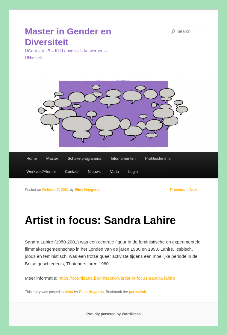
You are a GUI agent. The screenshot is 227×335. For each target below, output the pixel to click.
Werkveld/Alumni (40, 171)
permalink (137, 292)
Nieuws (94, 171)
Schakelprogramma (85, 158)
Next (196, 190)
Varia (114, 171)
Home (31, 158)
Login (133, 171)
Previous (175, 190)
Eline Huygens (87, 190)
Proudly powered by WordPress (113, 314)
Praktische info (157, 158)
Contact (71, 171)
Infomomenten (123, 158)
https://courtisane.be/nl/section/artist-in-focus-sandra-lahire (117, 278)
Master (52, 158)
